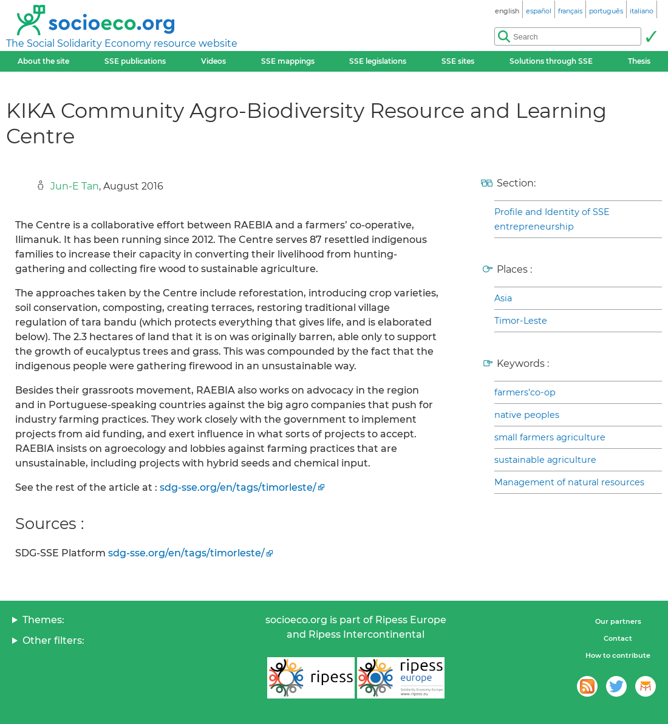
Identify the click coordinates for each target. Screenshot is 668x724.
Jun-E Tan (74, 186)
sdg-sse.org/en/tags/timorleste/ (238, 487)
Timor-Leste (520, 320)
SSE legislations (377, 61)
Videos (213, 61)
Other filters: (53, 640)
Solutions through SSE (551, 61)
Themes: (43, 620)
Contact (618, 638)
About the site (43, 61)
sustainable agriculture (545, 459)
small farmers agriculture (549, 437)
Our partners (618, 621)
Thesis (639, 61)
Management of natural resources (569, 482)
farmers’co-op (525, 392)
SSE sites (457, 61)
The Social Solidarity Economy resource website (121, 43)
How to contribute (617, 655)
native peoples (526, 414)
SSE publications (135, 61)
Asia (503, 298)
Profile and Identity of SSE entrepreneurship (552, 219)
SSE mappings (288, 61)
